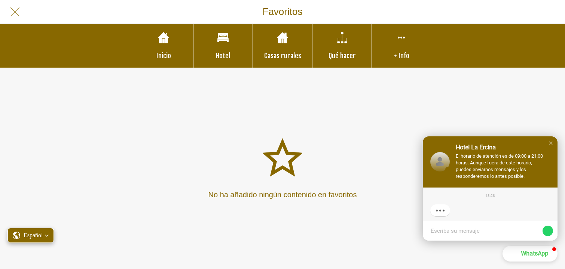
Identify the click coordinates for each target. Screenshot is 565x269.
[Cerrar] (14, 11)
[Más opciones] (401, 46)
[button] (551, 143)
